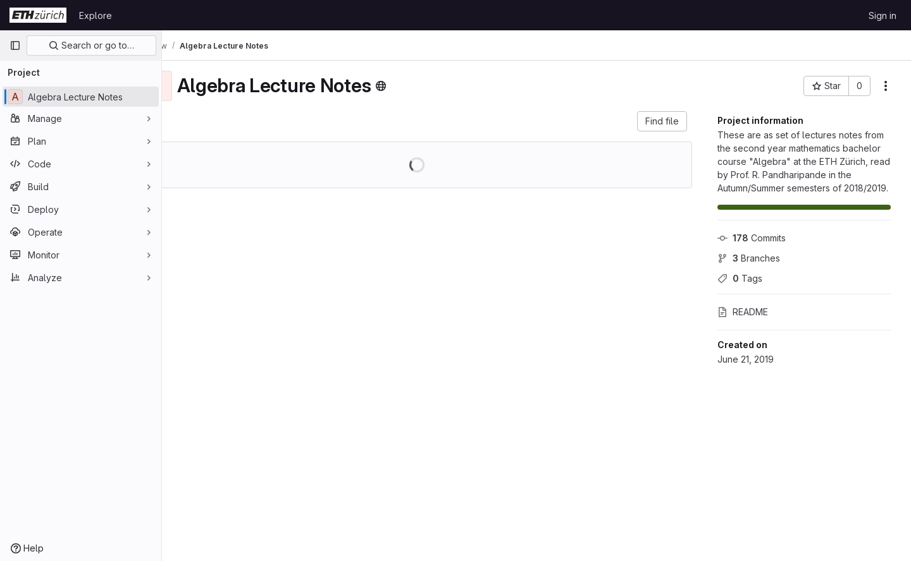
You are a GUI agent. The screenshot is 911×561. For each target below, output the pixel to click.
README (742, 311)
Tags (739, 278)
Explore (95, 15)
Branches (748, 258)
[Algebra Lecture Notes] (81, 97)
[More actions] (886, 86)
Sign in (882, 15)
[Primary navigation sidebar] (15, 45)
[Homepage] (38, 15)
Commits (751, 237)
